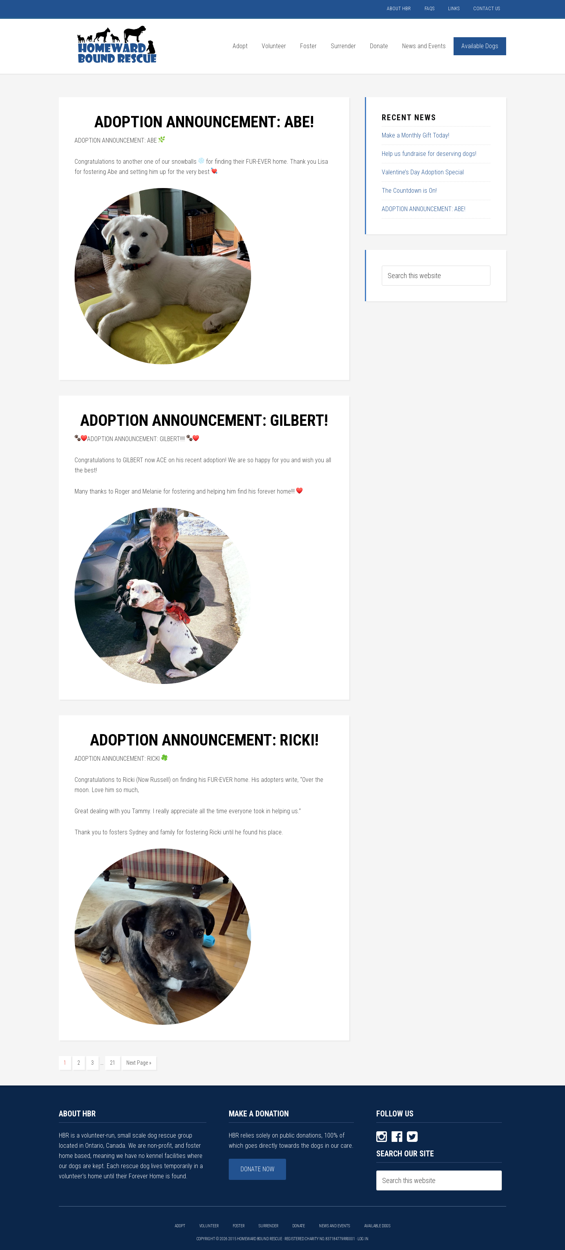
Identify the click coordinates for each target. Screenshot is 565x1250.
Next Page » (138, 1063)
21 (112, 1063)
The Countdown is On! (409, 190)
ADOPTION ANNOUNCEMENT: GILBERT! (204, 420)
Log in (362, 1239)
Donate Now (257, 1169)
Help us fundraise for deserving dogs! (429, 153)
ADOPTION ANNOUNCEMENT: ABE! (204, 122)
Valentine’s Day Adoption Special (423, 172)
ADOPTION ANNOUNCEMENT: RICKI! (204, 740)
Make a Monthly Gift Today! (415, 135)
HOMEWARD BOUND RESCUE (118, 44)
